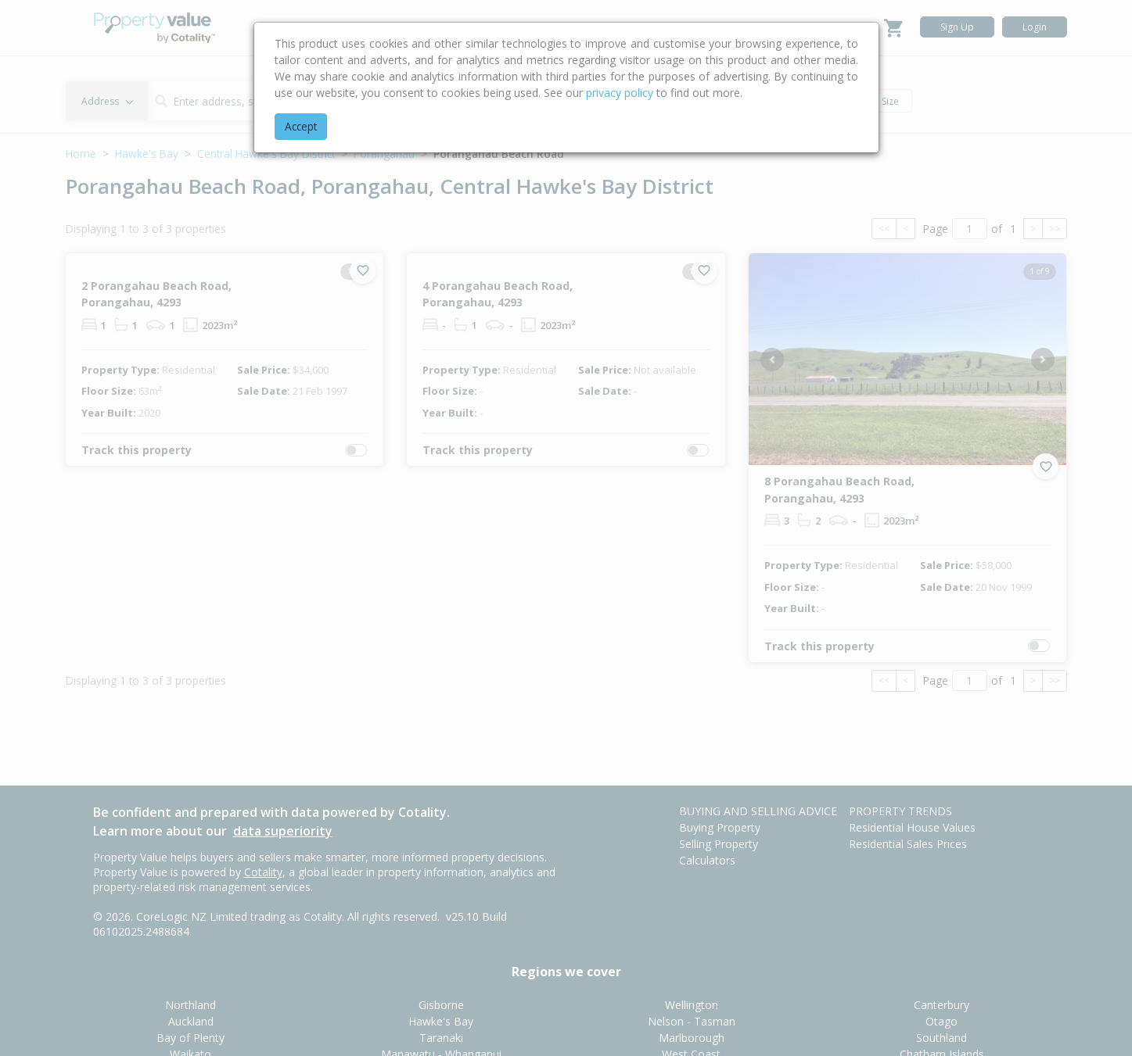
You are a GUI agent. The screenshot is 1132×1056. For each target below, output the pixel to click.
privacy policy (619, 92)
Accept (301, 126)
